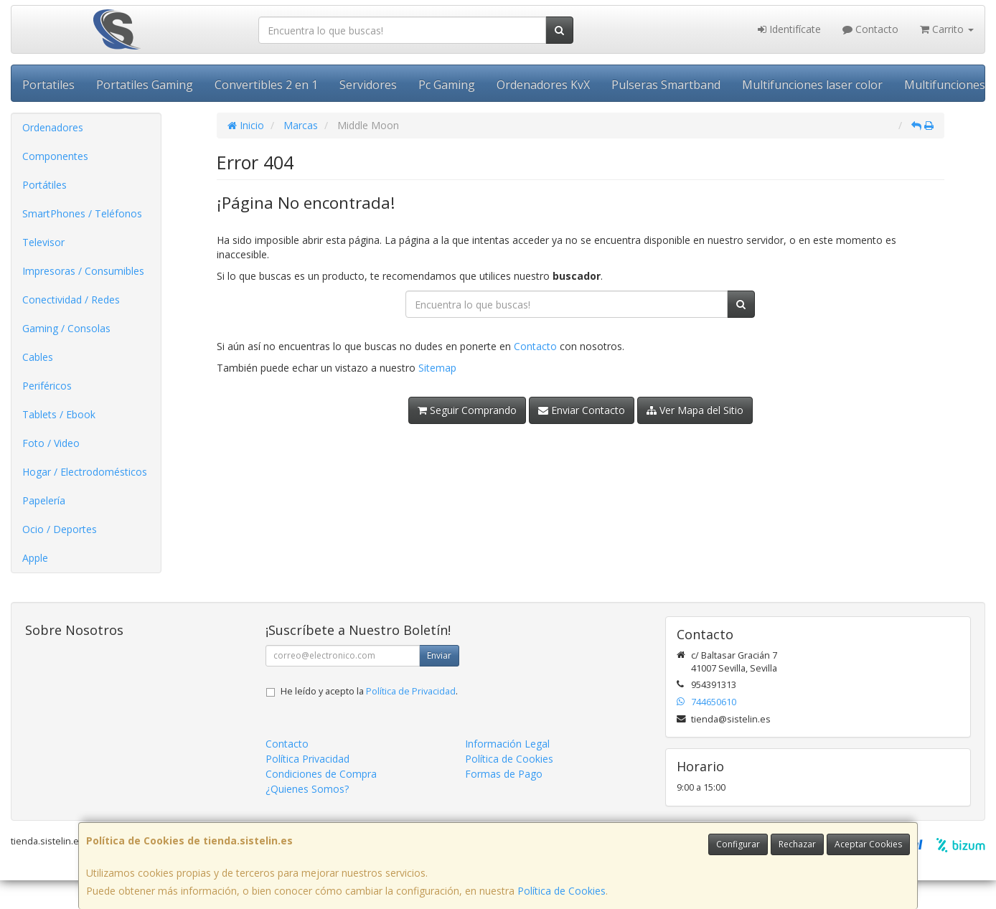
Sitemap (437, 368)
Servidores (368, 85)
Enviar (439, 655)
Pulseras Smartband (665, 85)
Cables (37, 357)
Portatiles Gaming (144, 85)
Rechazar (797, 844)
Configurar (738, 844)
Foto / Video (51, 443)
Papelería (43, 500)
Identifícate (789, 29)
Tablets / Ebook (58, 414)
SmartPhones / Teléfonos (82, 213)
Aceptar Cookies (868, 844)
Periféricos (47, 385)
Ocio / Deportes (59, 529)
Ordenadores (52, 127)
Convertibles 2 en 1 (266, 85)
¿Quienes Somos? (307, 789)
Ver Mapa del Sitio (695, 410)
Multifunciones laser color (812, 85)
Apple (35, 558)
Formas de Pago (503, 774)
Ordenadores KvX (543, 85)
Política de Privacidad (411, 691)
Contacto (870, 29)
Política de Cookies (561, 891)
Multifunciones (944, 85)
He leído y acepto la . (369, 691)
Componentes (55, 156)
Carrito (947, 29)
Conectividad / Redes (71, 299)
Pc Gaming (446, 85)
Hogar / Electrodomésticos (84, 472)
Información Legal (507, 743)
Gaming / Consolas (66, 328)
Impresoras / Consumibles (83, 271)
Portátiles (44, 185)
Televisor (43, 242)
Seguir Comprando (467, 410)
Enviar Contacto (581, 410)
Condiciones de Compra (321, 774)
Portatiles (48, 85)
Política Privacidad (307, 759)
